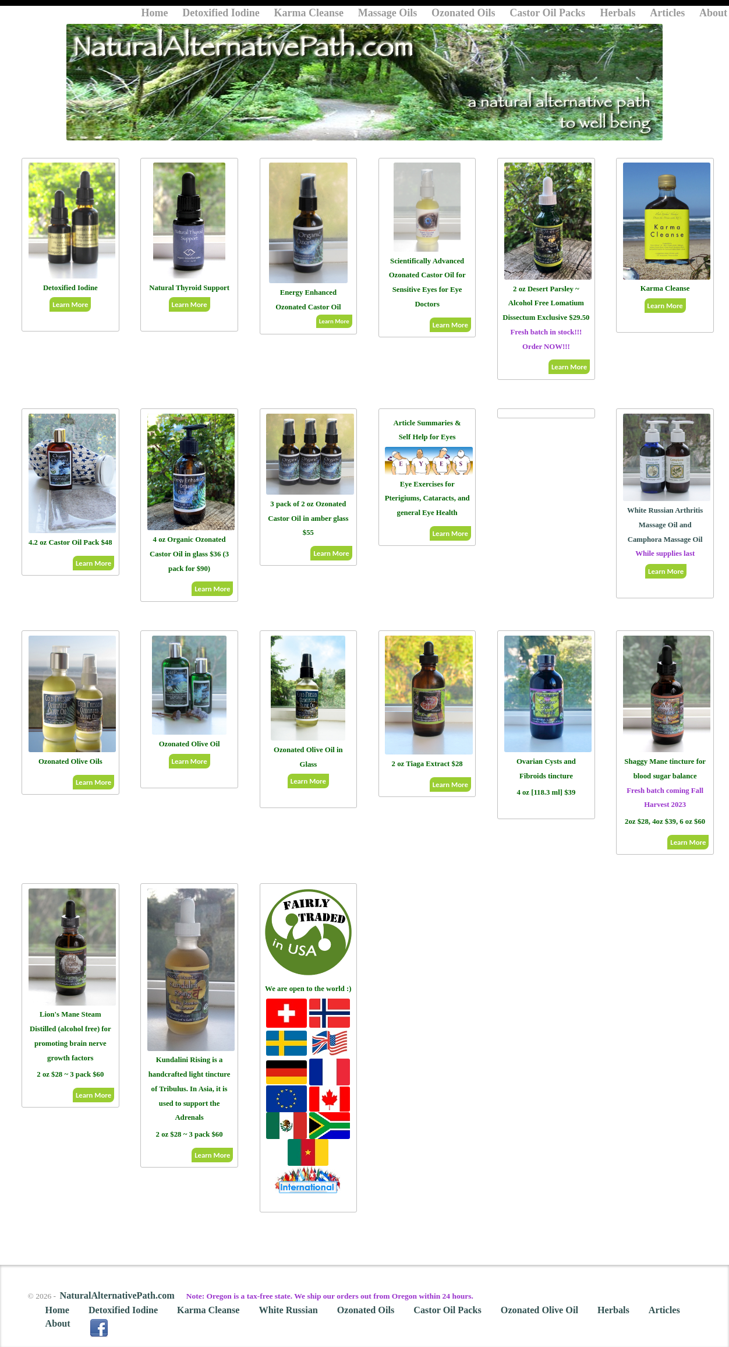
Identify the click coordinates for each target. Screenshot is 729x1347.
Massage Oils (387, 13)
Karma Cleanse (309, 13)
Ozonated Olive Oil (539, 1310)
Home (154, 13)
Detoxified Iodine (221, 13)
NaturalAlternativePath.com (116, 1295)
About (713, 13)
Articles (667, 13)
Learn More (70, 304)
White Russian (288, 1310)
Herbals (618, 13)
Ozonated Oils (463, 13)
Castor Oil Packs (548, 13)
